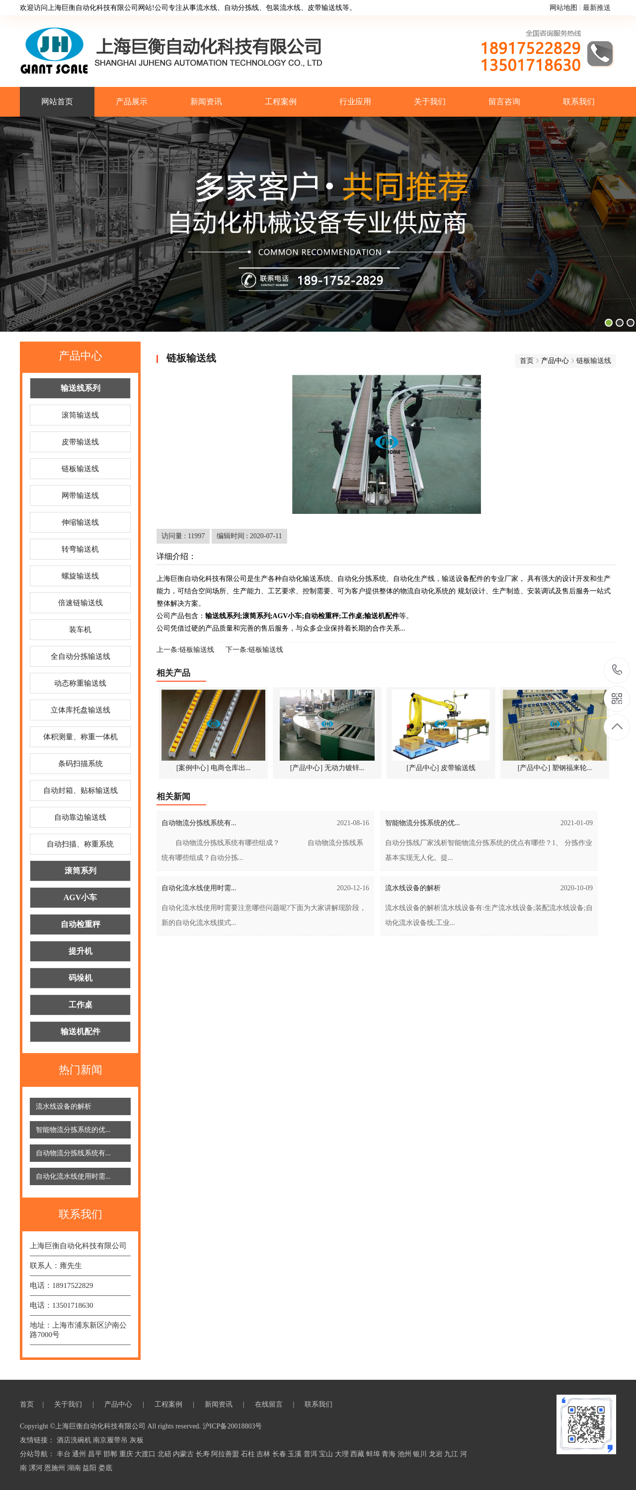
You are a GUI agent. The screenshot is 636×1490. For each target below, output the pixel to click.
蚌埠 (374, 1454)
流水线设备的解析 (63, 1106)
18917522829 (617, 670)
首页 (527, 360)
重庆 (127, 1454)
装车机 (80, 630)
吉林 (264, 1454)
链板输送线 (80, 469)
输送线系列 (80, 388)
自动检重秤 (80, 924)
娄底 (105, 1468)
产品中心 (119, 1404)
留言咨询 (504, 101)
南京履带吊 (111, 1440)
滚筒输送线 (80, 415)
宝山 (327, 1454)
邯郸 (111, 1454)
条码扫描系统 (80, 764)
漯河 (37, 1468)
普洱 (311, 1454)
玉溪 (296, 1454)
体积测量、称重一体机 (80, 737)
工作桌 (80, 1004)
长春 (280, 1454)
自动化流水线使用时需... (73, 1176)
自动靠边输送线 (80, 817)
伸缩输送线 (80, 522)
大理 (343, 1454)
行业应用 (355, 101)
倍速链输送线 (80, 603)
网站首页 (57, 101)
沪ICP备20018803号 (232, 1426)
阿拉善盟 (226, 1454)
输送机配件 (80, 1031)
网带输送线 (80, 495)
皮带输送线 (80, 442)
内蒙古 (184, 1454)
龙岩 (437, 1454)
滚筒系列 (80, 870)
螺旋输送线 (80, 576)
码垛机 (80, 978)
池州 (405, 1454)
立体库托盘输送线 (80, 710)
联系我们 (579, 101)
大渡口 (146, 1454)
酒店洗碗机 (75, 1440)
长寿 (204, 1454)
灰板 (137, 1440)
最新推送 (597, 7)
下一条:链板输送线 (254, 649)
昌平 (96, 1454)
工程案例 (281, 101)
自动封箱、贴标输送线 (80, 790)
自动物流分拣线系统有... (73, 1153)
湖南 (75, 1468)
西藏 (358, 1454)
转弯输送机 (80, 549)
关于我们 (430, 101)
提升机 (80, 951)
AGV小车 (80, 897)
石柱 (249, 1454)
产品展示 (132, 101)
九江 (452, 1454)
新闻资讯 (206, 101)
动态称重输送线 (80, 683)
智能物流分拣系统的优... (73, 1130)
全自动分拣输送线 (80, 656)
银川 (421, 1454)
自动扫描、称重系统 (80, 844)
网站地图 (563, 7)
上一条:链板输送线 (185, 649)
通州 (80, 1454)
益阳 (90, 1468)
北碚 (165, 1454)
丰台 (65, 1454)
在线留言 (270, 1404)
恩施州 (55, 1468)
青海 (390, 1454)
